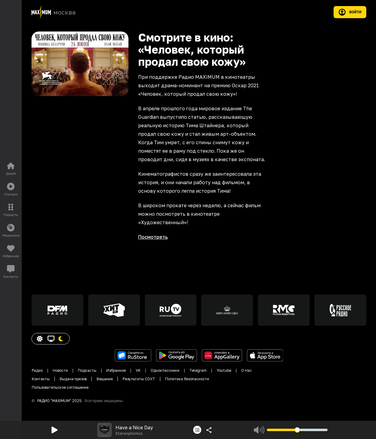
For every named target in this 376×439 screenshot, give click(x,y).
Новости (60, 370)
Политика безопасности (187, 379)
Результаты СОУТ (139, 379)
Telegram (198, 370)
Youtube (224, 370)
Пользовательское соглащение (60, 387)
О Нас (246, 370)
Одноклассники (165, 370)
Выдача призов (73, 379)
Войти (349, 12)
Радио (37, 370)
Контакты (41, 379)
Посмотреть (153, 237)
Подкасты (87, 370)
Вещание (105, 379)
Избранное (116, 370)
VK (138, 370)
